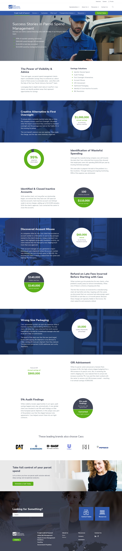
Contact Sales (101, 13)
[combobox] (28, 515)
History (64, 538)
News (63, 536)
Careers (105, 1)
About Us (65, 534)
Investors (98, 1)
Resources (102, 518)
